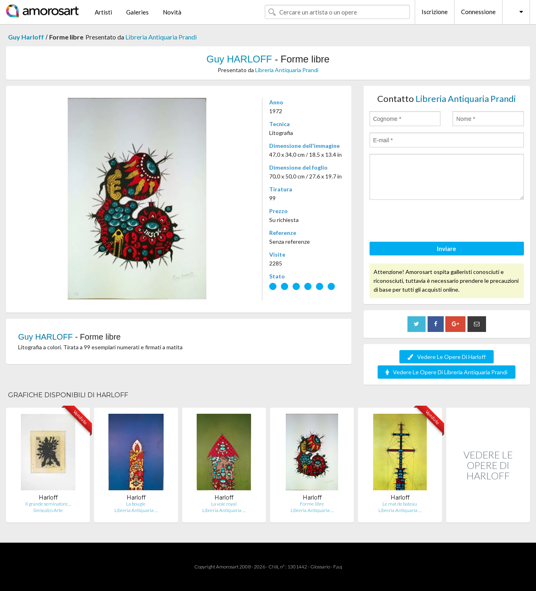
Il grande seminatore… (48, 504)
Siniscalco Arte (48, 510)
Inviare (446, 248)
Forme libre (312, 504)
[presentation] (431, 222)
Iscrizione (435, 11)
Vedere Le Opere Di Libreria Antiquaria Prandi (446, 372)
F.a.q (337, 567)
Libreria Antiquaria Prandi (161, 37)
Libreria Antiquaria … (136, 510)
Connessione (478, 11)
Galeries (137, 12)
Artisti (103, 12)
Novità (172, 12)
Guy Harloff (26, 37)
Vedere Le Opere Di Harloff (446, 356)
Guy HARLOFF (239, 59)
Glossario (320, 567)
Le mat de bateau (399, 504)
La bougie (135, 504)
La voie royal (224, 504)
